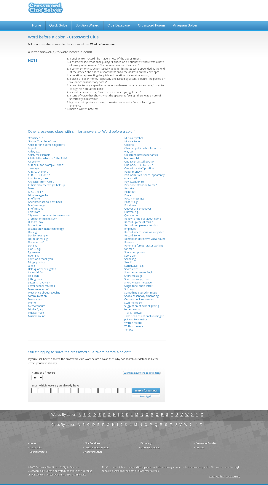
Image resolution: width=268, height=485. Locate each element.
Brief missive (35, 208)
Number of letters (43, 372)
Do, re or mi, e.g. (38, 239)
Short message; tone (136, 279)
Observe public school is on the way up (143, 149)
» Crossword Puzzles (205, 443)
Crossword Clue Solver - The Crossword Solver (45, 9)
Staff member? (133, 302)
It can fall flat (36, 272)
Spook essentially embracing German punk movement (141, 297)
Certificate (34, 212)
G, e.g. (31, 265)
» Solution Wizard (37, 451)
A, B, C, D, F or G (38, 171)
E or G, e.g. (34, 249)
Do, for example (38, 235)
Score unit (130, 255)
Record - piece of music (138, 222)
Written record (133, 323)
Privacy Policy (216, 476)
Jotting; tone (35, 279)
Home (36, 25)
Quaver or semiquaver (137, 208)
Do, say (32, 245)
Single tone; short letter (138, 286)
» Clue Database (91, 443)
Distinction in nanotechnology (46, 228)
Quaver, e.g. (131, 212)
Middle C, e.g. (36, 309)
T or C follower (133, 312)
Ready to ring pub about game (142, 218)
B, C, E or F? (35, 192)
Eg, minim (34, 252)
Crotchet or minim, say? (42, 218)
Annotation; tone (38, 178)
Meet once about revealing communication (44, 294)
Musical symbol (133, 138)
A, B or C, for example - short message (45, 166)
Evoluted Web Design (42, 474)
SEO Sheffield (78, 474)
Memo (32, 302)
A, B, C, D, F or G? (39, 175)
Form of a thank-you (40, 259)
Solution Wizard (87, 25)
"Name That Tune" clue (42, 141)
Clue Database (118, 25)
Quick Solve (58, 25)
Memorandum (36, 306)
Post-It (128, 195)
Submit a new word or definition (142, 374)
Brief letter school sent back (45, 202)
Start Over (146, 396)
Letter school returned (41, 286)
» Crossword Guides (149, 447)
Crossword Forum (151, 25)
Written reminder (134, 326)
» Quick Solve (35, 447)
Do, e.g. (32, 232)
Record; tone (132, 235)
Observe (129, 144)
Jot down (33, 275)
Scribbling (130, 259)
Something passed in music (140, 292)
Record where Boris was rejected (144, 232)
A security (34, 161)
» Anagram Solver (92, 451)
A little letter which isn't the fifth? (47, 158)
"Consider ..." (35, 138)
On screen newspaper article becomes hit (141, 156)
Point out (129, 192)
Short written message (138, 282)
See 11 (128, 262)
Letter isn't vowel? (39, 282)
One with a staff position (139, 168)
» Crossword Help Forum (96, 447)
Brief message (36, 205)
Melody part (35, 299)
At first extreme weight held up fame (46, 186)
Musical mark (36, 312)
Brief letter (34, 198)
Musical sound (36, 316)
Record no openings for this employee (141, 227)
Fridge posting (36, 262)
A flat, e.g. (34, 151)
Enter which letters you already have (55, 385)
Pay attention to (134, 181)
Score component (135, 252)
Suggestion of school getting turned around (141, 307)
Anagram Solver (185, 25)
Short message (133, 275)
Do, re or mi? (36, 242)
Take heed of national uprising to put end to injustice (144, 317)
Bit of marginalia (38, 195)
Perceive (129, 188)
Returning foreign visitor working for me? (143, 247)
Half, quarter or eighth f (42, 269)
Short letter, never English (139, 272)
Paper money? (133, 171)
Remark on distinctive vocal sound (144, 239)
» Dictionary (145, 443)
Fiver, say (33, 255)
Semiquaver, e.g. (134, 265)
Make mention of (38, 289)
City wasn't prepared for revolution (49, 215)
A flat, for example (39, 155)
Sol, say (129, 289)
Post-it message (134, 198)
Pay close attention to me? (140, 185)
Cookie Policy (233, 476)
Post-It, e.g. (131, 202)
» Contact (199, 447)
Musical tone (132, 141)
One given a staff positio (139, 161)
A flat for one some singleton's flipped (46, 146)
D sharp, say (35, 222)
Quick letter (131, 215)
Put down (130, 205)
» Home (32, 443)
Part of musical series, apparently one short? (144, 176)
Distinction (34, 225)
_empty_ (129, 329)
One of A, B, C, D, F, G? (138, 165)
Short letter (131, 269)
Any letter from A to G (41, 181)
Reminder (130, 242)
